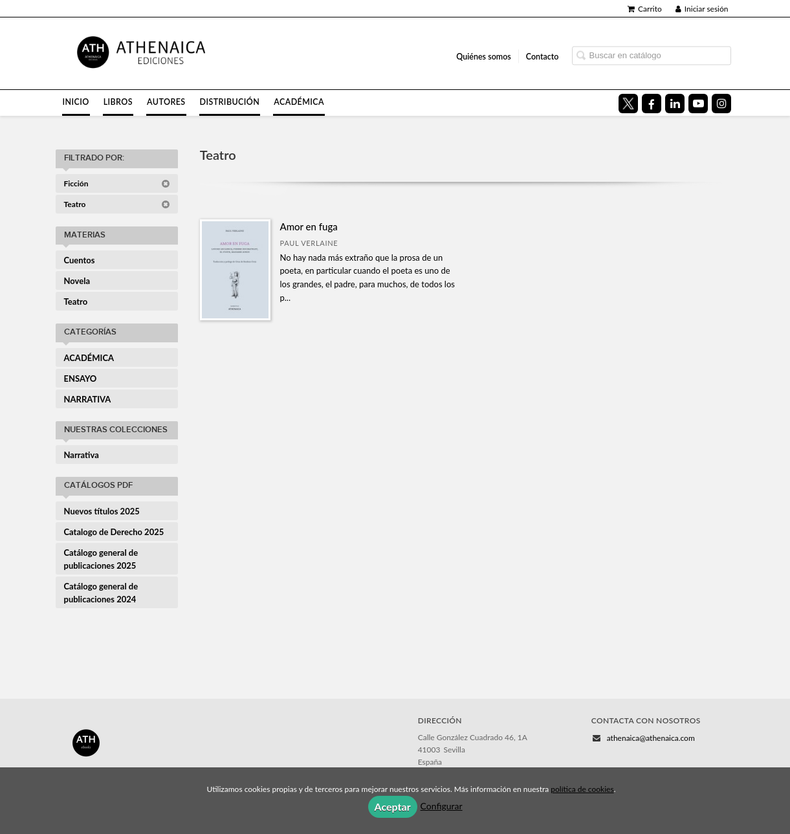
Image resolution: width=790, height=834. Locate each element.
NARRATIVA (87, 399)
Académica (299, 102)
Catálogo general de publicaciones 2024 (101, 592)
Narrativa (81, 455)
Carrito (645, 9)
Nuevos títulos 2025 (102, 511)
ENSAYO (80, 378)
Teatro (117, 204)
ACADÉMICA (89, 358)
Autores (166, 102)
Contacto (542, 56)
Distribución (230, 102)
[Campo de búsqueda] (651, 55)
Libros (118, 102)
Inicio (76, 102)
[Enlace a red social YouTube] (698, 103)
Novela (77, 281)
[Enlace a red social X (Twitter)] (628, 103)
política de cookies (582, 789)
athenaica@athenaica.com (651, 738)
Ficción (117, 183)
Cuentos (79, 260)
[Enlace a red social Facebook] (651, 103)
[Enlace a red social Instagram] (721, 103)
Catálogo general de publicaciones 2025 (101, 559)
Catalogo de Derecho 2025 (114, 532)
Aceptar (393, 806)
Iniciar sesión (702, 9)
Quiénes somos (483, 56)
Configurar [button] (442, 805)
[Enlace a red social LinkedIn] (675, 103)
